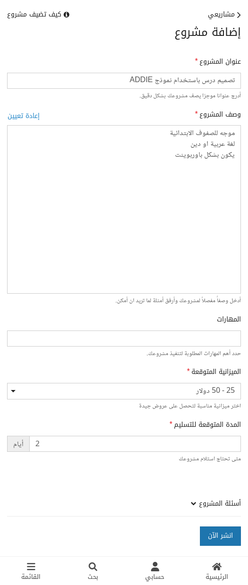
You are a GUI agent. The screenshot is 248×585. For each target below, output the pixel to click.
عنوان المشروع (220, 62)
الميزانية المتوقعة (216, 372)
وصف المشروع (220, 115)
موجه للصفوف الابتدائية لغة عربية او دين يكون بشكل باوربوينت (124, 209)
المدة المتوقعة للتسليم (207, 425)
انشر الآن (220, 535)
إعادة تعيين (24, 116)
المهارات (229, 320)
